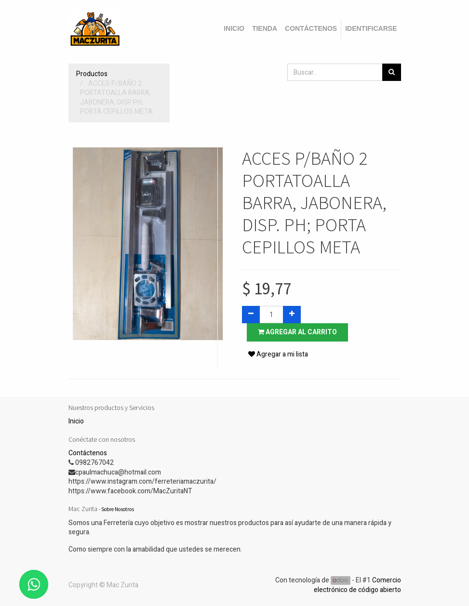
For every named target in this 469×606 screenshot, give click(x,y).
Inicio (76, 421)
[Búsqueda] (391, 72)
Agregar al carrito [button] (297, 332)
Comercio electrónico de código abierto (357, 585)
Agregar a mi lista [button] (278, 354)
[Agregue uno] (292, 314)
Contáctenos (87, 453)
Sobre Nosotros (117, 509)
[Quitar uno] (251, 314)
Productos (91, 74)
